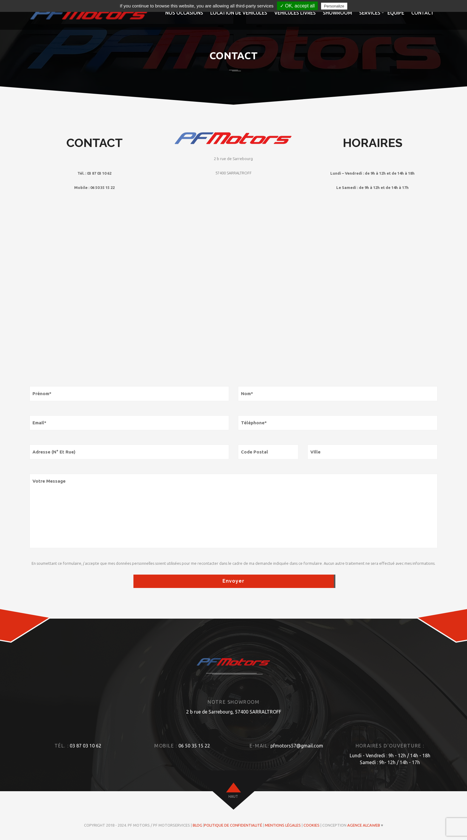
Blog (197, 825)
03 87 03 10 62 (85, 745)
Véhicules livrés (295, 12)
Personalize (334, 6)
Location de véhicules (238, 12)
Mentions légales (283, 825)
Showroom (337, 12)
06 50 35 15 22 (194, 745)
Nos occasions (184, 12)
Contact (422, 12)
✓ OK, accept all (297, 5)
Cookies (311, 825)
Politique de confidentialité (233, 825)
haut (233, 796)
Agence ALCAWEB (363, 825)
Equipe (395, 12)
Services (369, 12)
